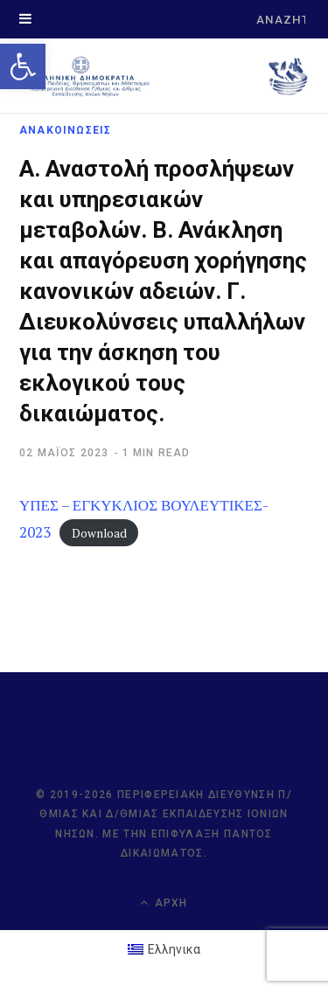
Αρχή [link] (163, 902)
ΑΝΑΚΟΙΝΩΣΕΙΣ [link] (65, 130)
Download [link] (99, 533)
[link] (22, 66)
